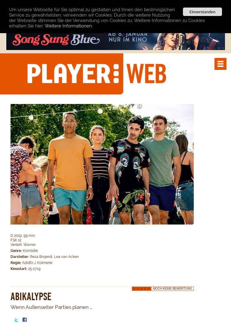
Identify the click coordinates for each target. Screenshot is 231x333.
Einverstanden (202, 11)
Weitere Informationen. (69, 26)
